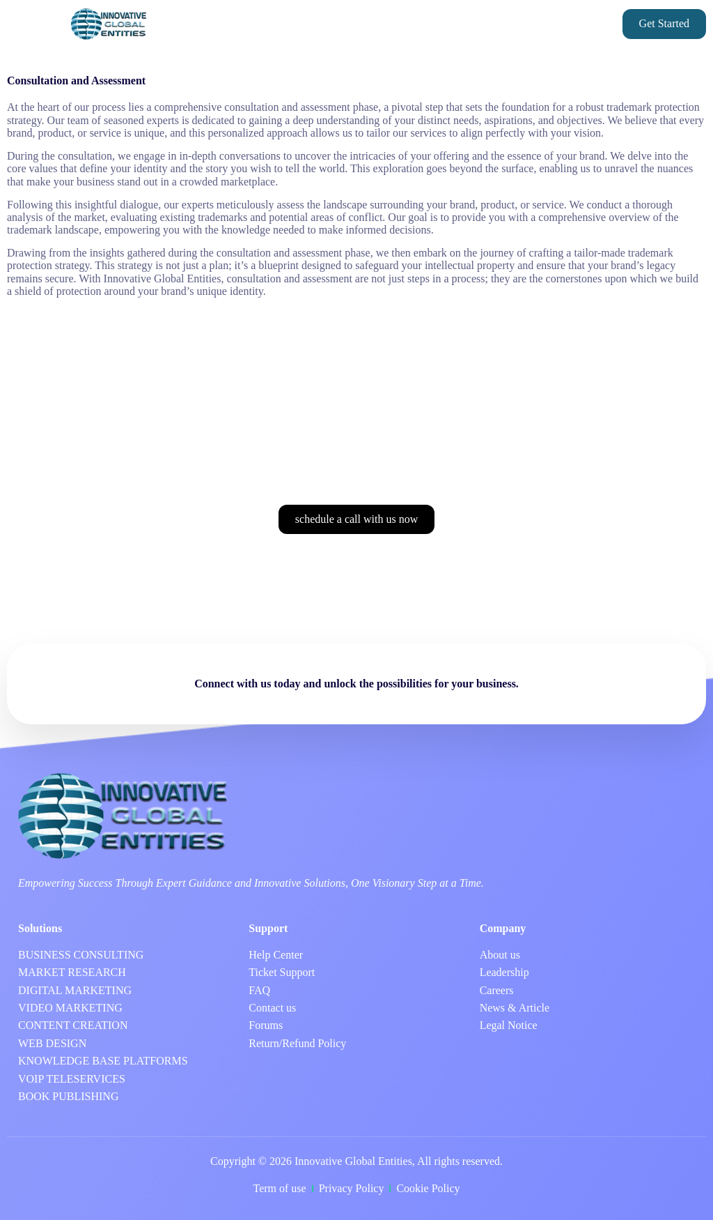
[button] (32, 24)
